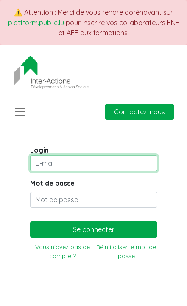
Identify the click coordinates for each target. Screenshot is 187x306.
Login (39, 150)
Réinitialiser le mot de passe (126, 251)
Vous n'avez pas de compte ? (62, 251)
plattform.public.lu (36, 22)
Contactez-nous (139, 112)
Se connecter (93, 229)
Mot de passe (52, 183)
